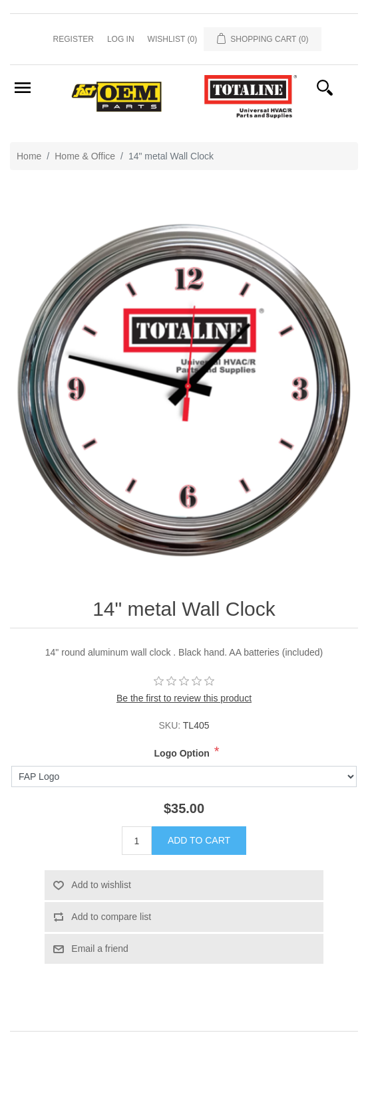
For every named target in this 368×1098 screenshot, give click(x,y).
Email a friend (99, 948)
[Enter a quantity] (137, 840)
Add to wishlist (100, 884)
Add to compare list (111, 916)
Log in (120, 39)
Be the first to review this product (184, 698)
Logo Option (182, 753)
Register (73, 39)
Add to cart (199, 840)
